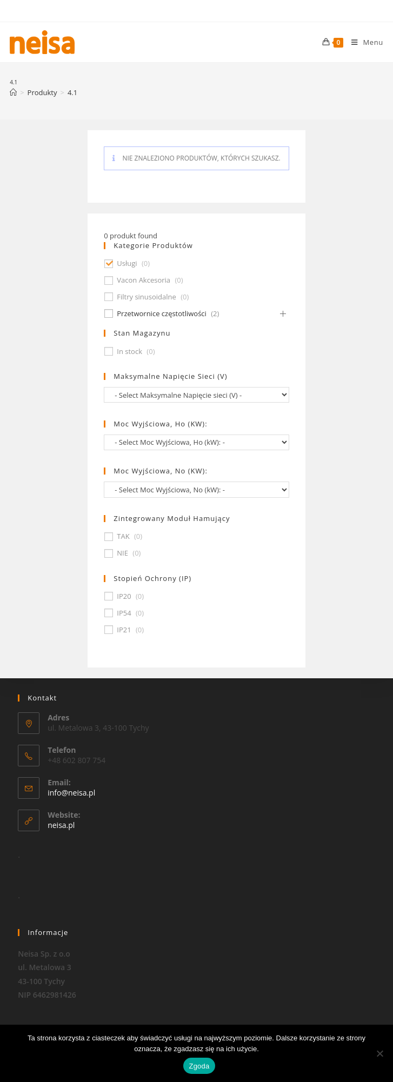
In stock (129, 351)
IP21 (124, 629)
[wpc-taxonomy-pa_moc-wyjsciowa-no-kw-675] (196, 489)
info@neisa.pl (71, 792)
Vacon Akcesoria (143, 280)
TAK (123, 536)
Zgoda (199, 1066)
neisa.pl (61, 825)
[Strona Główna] (13, 92)
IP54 (124, 613)
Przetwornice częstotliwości (162, 313)
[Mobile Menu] (363, 42)
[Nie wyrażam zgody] (379, 1053)
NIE (122, 553)
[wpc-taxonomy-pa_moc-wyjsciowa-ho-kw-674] (196, 442)
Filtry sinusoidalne (146, 297)
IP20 (124, 596)
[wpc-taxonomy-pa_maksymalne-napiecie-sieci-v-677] (196, 395)
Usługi (127, 263)
